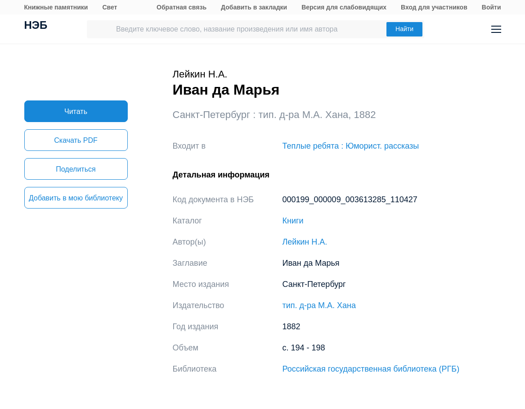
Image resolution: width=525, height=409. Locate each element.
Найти (404, 28)
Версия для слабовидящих (343, 7)
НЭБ (36, 26)
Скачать (75, 140)
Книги (293, 220)
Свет (109, 7)
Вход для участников (434, 7)
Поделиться (75, 169)
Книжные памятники (56, 7)
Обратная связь (181, 7)
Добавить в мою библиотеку (76, 198)
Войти (491, 7)
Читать (75, 111)
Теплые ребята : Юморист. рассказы (351, 145)
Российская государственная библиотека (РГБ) (371, 368)
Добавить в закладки (254, 7)
